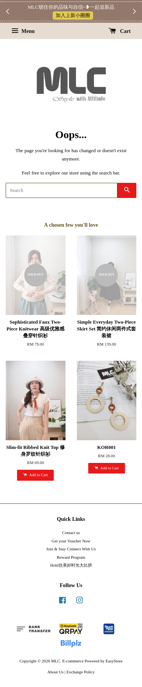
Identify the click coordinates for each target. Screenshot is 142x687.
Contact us (71, 532)
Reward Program (71, 557)
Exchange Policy (80, 672)
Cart (120, 31)
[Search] (61, 190)
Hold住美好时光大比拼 (71, 565)
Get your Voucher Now (70, 541)
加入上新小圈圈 (73, 15)
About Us (55, 672)
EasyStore (114, 661)
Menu (23, 31)
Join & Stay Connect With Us (71, 549)
